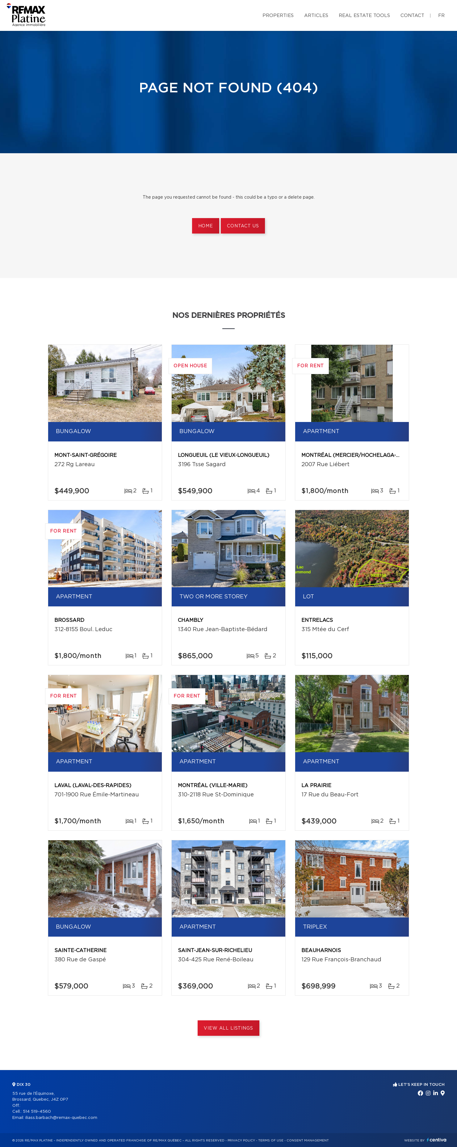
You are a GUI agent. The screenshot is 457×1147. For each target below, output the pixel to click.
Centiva (437, 1140)
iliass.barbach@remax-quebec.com (61, 1118)
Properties (278, 15)
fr (441, 15)
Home (205, 226)
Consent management (308, 1140)
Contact (412, 15)
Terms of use (270, 1140)
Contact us (243, 226)
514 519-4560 (37, 1112)
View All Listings (228, 1028)
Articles (316, 15)
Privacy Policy (241, 1140)
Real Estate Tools (364, 15)
